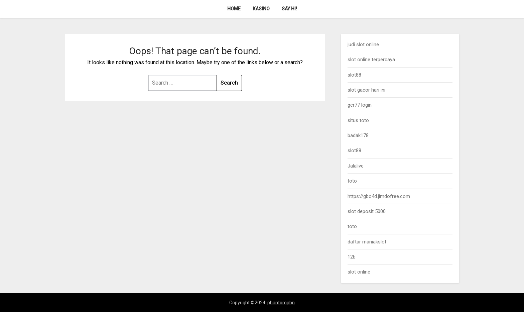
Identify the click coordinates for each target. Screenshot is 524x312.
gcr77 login (360, 105)
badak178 (358, 135)
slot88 (354, 75)
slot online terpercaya (371, 60)
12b (352, 257)
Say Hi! (289, 8)
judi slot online (363, 44)
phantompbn (281, 302)
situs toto (358, 120)
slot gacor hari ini (366, 90)
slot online (359, 272)
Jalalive (356, 166)
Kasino (261, 8)
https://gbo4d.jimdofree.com (379, 196)
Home (234, 8)
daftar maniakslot (367, 242)
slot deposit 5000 (367, 211)
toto (352, 181)
